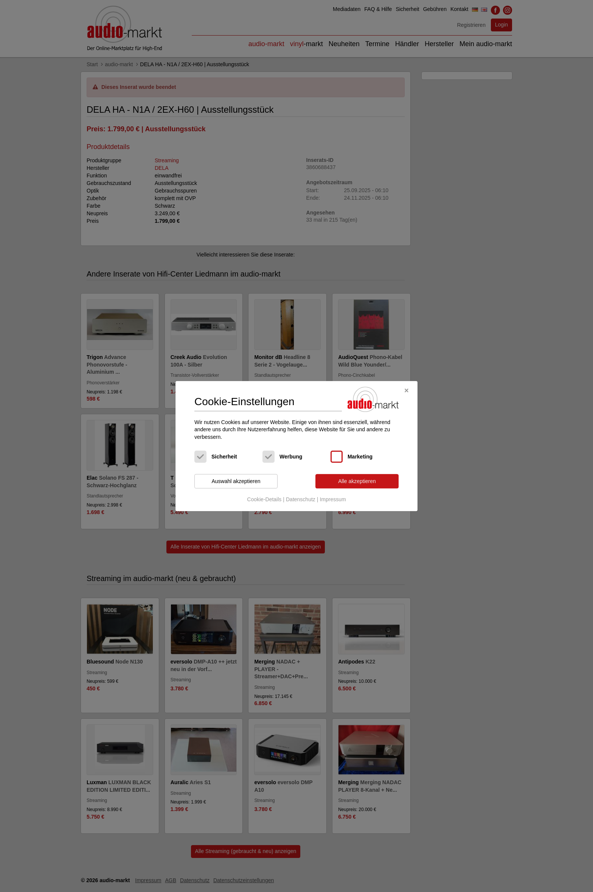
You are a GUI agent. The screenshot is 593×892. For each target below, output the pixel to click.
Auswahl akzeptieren (235, 481)
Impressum (333, 499)
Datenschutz (300, 499)
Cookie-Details (264, 499)
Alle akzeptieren (357, 481)
